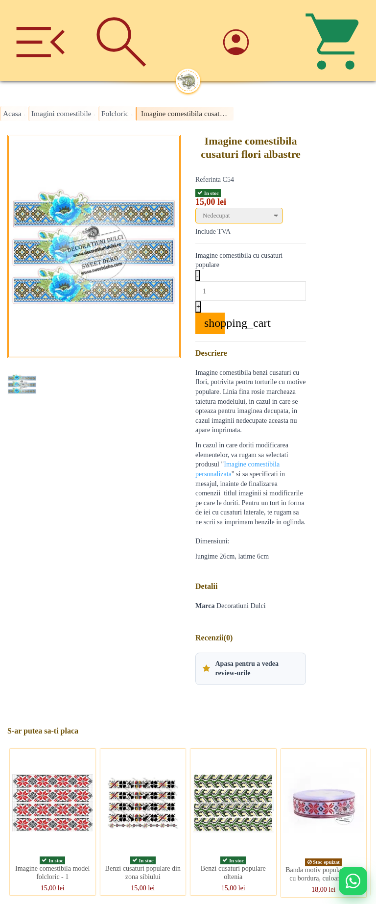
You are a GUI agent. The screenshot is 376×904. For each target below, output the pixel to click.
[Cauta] (121, 40)
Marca (204, 606)
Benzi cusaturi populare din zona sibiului (143, 872)
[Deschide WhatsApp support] (353, 881)
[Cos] (335, 40)
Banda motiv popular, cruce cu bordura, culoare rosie (323, 874)
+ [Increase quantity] (198, 306)
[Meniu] (40, 40)
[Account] (254, 40)
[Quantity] (250, 291)
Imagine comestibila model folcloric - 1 (52, 872)
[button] (250, 669)
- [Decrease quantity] (197, 275)
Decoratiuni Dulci (241, 606)
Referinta (208, 179)
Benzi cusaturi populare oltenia (233, 872)
